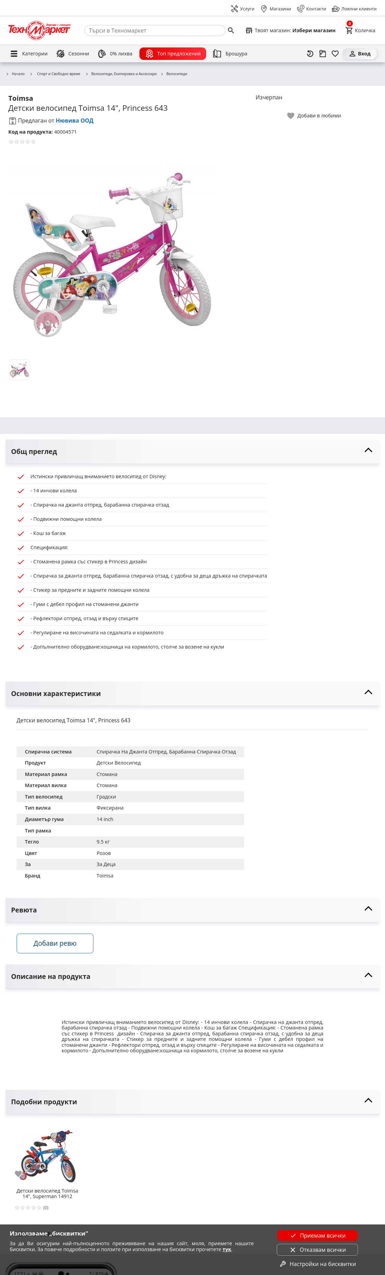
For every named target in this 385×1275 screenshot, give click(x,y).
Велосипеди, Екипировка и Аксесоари (121, 74)
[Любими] (335, 53)
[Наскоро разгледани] (310, 53)
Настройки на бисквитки (317, 1264)
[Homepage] (39, 30)
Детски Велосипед (119, 762)
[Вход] (359, 53)
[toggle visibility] (192, 451)
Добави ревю (55, 943)
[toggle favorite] (314, 116)
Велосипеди (173, 74)
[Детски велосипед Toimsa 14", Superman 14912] (47, 1153)
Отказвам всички (317, 1250)
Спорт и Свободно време (54, 73)
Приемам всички (317, 1235)
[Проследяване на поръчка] (322, 53)
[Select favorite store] (290, 30)
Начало (15, 74)
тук (226, 1249)
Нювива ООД (74, 120)
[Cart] (360, 30)
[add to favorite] (22, 1174)
